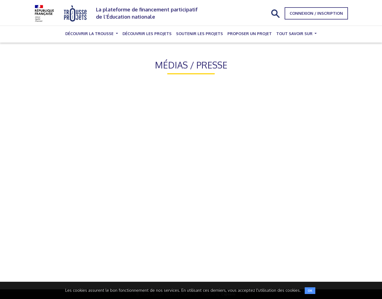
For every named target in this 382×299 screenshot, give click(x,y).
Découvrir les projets (147, 33)
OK (310, 291)
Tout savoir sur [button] (295, 33)
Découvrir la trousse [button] (90, 33)
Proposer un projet (249, 33)
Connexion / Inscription (316, 13)
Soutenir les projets (199, 33)
